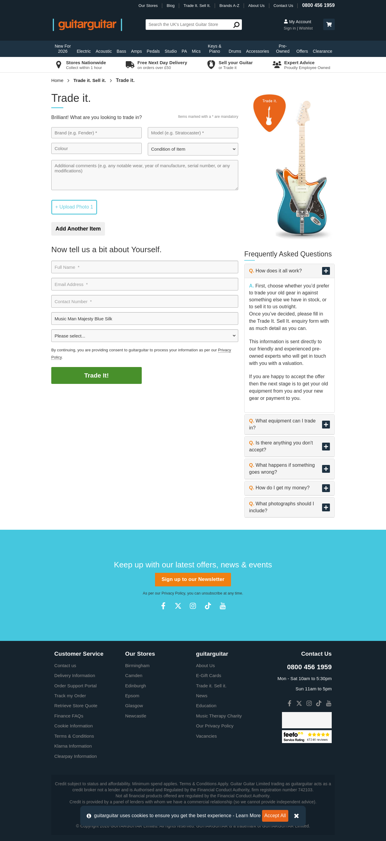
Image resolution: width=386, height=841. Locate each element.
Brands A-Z (229, 5)
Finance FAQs (68, 715)
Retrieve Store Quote (75, 705)
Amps (136, 51)
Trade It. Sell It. (197, 5)
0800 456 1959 (318, 5)
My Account (297, 21)
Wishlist (306, 28)
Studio (171, 51)
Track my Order (70, 695)
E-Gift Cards (208, 675)
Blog (171, 5)
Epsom (132, 695)
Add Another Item (78, 229)
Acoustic (104, 51)
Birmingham (137, 665)
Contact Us (283, 5)
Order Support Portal (75, 685)
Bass (121, 51)
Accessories (257, 51)
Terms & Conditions (74, 736)
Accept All (275, 815)
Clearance (322, 51)
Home (57, 80)
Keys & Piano (214, 49)
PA (184, 51)
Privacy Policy (173, 593)
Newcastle (135, 715)
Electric (84, 51)
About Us (256, 5)
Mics (196, 51)
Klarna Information (73, 745)
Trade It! (96, 375)
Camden (133, 675)
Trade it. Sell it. (90, 80)
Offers (302, 51)
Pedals (153, 51)
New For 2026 (63, 49)
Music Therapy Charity (219, 715)
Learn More (248, 815)
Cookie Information (73, 725)
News (201, 695)
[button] (329, 24)
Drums (235, 51)
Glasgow (134, 705)
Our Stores (148, 5)
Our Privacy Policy (214, 725)
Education (206, 705)
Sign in (290, 28)
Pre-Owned (283, 49)
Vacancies (206, 736)
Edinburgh (135, 685)
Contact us (65, 665)
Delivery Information (74, 675)
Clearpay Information (75, 756)
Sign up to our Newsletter (193, 579)
